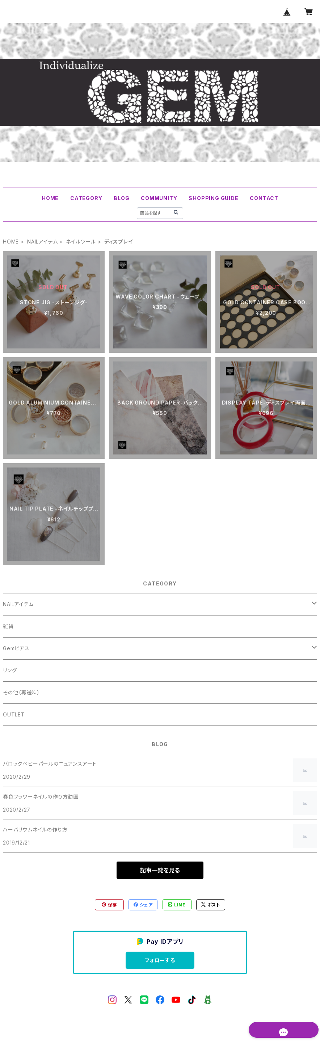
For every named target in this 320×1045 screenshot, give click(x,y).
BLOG (121, 198)
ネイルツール (81, 241)
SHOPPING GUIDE (213, 198)
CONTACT (264, 198)
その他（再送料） (21, 692)
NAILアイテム (42, 241)
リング (10, 670)
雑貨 (8, 626)
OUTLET (14, 714)
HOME (50, 198)
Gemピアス (16, 648)
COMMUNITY (159, 198)
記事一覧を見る (160, 870)
